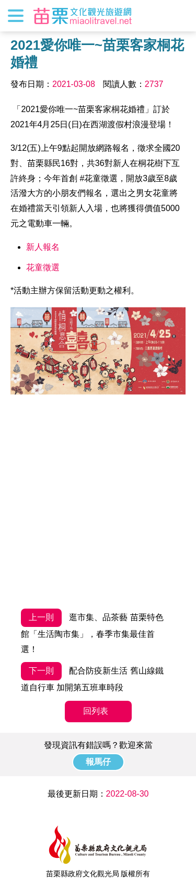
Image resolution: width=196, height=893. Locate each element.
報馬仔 (98, 761)
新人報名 (43, 246)
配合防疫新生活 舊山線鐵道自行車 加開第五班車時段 (92, 677)
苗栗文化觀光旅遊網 (82, 15)
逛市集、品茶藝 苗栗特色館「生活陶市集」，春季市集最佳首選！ (92, 631)
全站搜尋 (178, 15)
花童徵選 (43, 267)
